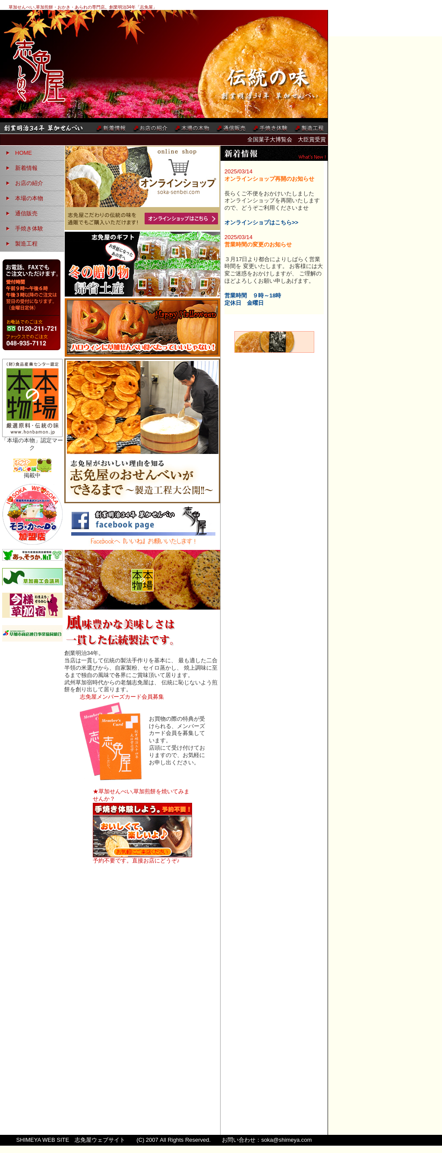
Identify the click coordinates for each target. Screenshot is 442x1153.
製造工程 (26, 243)
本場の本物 (29, 198)
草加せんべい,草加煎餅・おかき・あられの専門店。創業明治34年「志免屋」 (83, 7)
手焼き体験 (29, 228)
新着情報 (26, 168)
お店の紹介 (29, 183)
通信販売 (26, 213)
